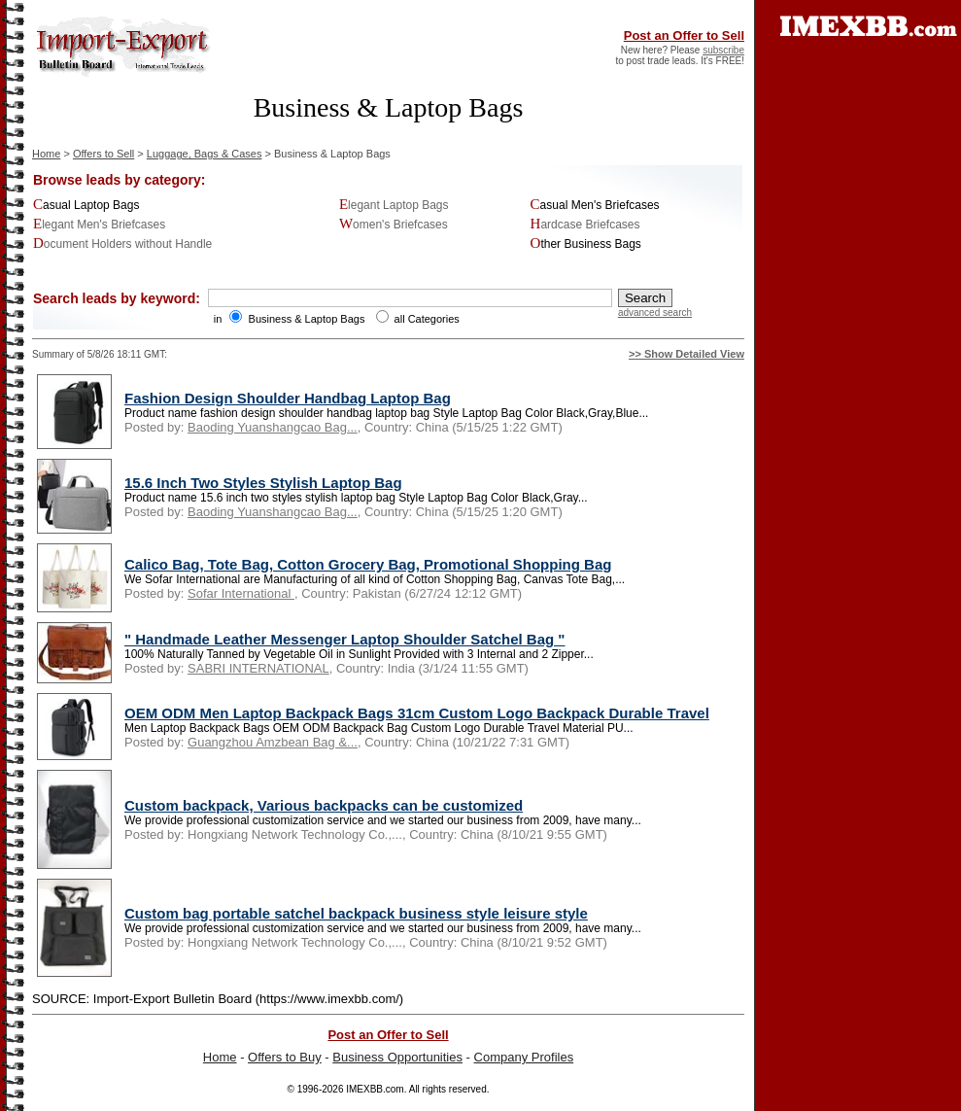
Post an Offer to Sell (684, 35)
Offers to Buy (285, 1057)
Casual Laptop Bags (86, 205)
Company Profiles (524, 1057)
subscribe (723, 50)
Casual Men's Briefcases (595, 205)
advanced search (655, 312)
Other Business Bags (586, 244)
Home (46, 153)
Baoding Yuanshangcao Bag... (273, 427)
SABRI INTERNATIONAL (258, 668)
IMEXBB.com (374, 1089)
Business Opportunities (397, 1057)
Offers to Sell (103, 153)
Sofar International (241, 593)
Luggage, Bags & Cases (204, 153)
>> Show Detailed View (686, 354)
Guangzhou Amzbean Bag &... (273, 742)
